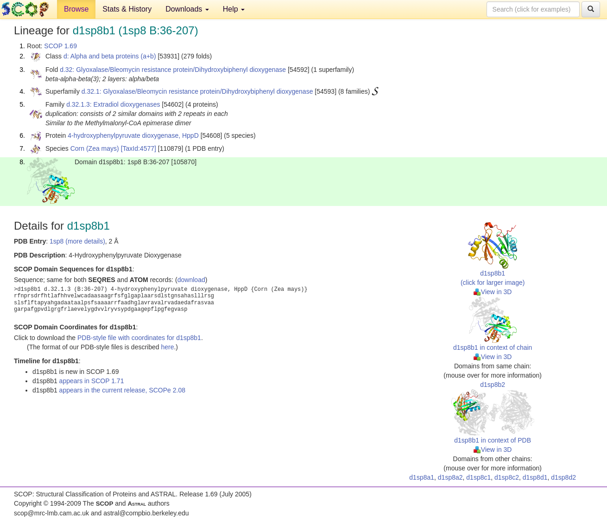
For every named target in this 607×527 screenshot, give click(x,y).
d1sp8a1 (421, 477)
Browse (76, 9)
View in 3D (493, 292)
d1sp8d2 (563, 477)
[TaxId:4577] (138, 148)
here (167, 347)
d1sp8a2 (450, 477)
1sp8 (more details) (77, 241)
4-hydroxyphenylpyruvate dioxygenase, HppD (133, 135)
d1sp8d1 (535, 477)
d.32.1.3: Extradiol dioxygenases (113, 104)
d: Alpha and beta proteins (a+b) (109, 56)
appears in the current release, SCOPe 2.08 (122, 390)
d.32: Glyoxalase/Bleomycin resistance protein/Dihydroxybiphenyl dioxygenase (173, 69)
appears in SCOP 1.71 (91, 381)
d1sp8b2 (492, 384)
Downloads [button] (187, 9)
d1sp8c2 (506, 477)
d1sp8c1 (478, 477)
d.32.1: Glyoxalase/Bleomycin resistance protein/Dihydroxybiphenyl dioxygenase (197, 91)
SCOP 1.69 (60, 46)
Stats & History (127, 9)
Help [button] (234, 9)
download (191, 279)
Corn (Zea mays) (94, 148)
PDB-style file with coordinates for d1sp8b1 (139, 337)
